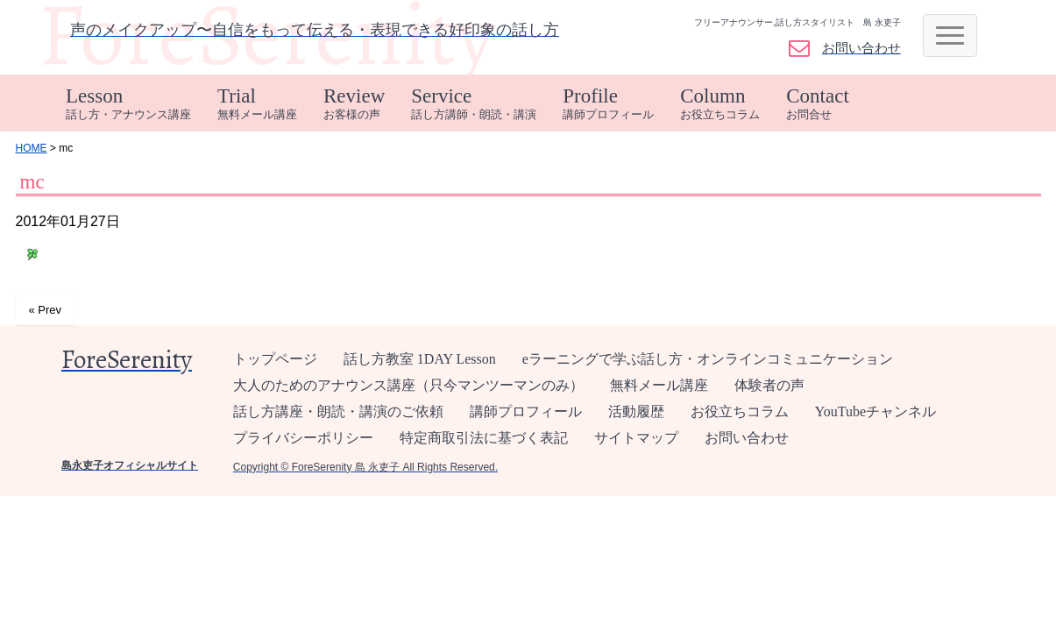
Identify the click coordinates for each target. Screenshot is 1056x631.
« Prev (45, 309)
